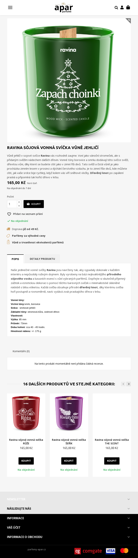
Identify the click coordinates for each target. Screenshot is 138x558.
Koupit (34, 204)
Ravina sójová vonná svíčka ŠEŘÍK (69, 441)
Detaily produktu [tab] (42, 259)
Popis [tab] (15, 259)
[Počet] (12, 204)
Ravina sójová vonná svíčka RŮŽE (26, 441)
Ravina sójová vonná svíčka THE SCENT (112, 441)
